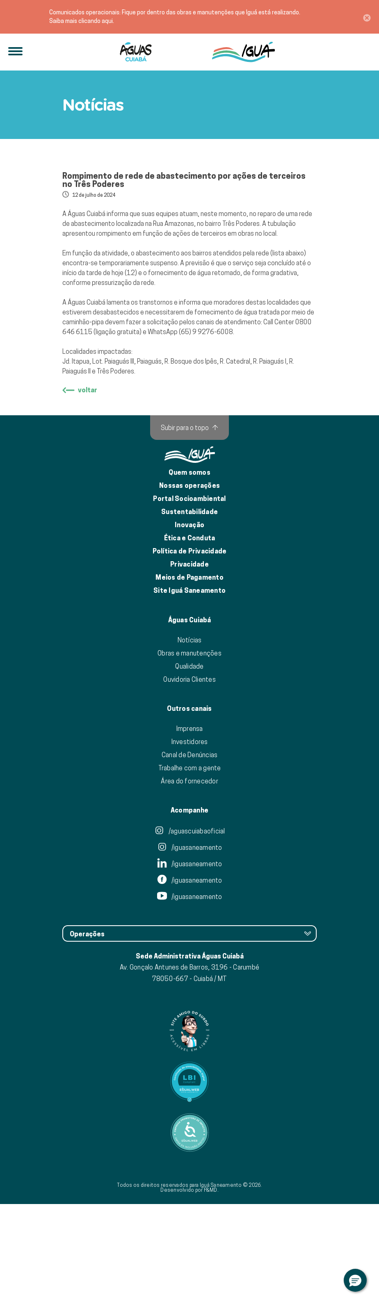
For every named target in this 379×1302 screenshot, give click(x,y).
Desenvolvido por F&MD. (189, 1288)
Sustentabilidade (189, 610)
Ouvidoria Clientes (189, 777)
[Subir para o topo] (189, 525)
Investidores (189, 839)
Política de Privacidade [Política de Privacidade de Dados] (190, 649)
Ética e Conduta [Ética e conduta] (189, 636)
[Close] (367, 17)
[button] (355, 1280)
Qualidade (189, 764)
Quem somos (189, 570)
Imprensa (189, 826)
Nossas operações (189, 583)
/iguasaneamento (189, 945)
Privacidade (189, 662)
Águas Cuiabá (189, 718)
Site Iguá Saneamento (189, 688)
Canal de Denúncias (190, 852)
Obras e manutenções (189, 751)
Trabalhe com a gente (189, 866)
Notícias (190, 738)
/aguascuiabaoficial (189, 929)
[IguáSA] (243, 52)
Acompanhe (189, 908)
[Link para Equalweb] (189, 1179)
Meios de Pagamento (189, 675)
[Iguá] (136, 52)
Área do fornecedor (189, 879)
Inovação (189, 623)
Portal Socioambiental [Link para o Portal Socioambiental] (189, 597)
